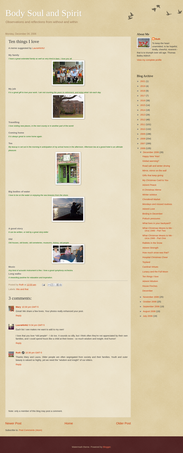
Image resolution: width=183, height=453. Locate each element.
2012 (143, 119)
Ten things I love (150, 276)
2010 (143, 129)
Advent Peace (149, 185)
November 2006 (151, 297)
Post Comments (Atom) (30, 430)
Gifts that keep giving (152, 175)
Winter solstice (149, 194)
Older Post (123, 423)
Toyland (146, 262)
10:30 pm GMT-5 (30, 307)
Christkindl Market (151, 199)
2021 (143, 81)
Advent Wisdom (150, 281)
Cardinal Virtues (150, 267)
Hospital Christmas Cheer (155, 257)
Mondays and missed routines (157, 204)
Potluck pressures (151, 218)
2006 (143, 148)
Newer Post (13, 423)
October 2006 (150, 301)
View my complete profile (149, 60)
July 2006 (148, 316)
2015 (143, 105)
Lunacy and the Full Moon (155, 271)
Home (69, 423)
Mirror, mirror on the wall (154, 170)
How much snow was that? (155, 252)
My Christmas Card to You (155, 180)
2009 (143, 134)
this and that (22, 289)
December (147, 291)
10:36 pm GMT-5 (33, 352)
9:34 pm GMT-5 (37, 325)
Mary (18, 307)
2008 (143, 138)
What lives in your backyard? (156, 223)
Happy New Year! (151, 156)
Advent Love (148, 209)
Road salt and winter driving (156, 166)
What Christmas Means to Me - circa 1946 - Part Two (157, 229)
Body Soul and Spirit (43, 13)
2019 (143, 86)
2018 (143, 91)
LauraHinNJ (38, 48)
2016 (143, 100)
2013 (143, 115)
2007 (143, 143)
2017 (143, 95)
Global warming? (150, 161)
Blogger (107, 447)
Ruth (18, 352)
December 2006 (151, 152)
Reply (18, 315)
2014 (143, 110)
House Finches (149, 286)
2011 (143, 124)
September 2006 (151, 306)
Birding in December (152, 213)
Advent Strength (150, 248)
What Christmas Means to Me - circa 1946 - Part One (157, 236)
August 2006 (149, 311)
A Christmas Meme (151, 190)
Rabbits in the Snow (152, 243)
